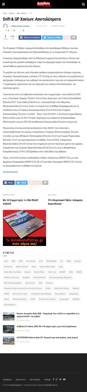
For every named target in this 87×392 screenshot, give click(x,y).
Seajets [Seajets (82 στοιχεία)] (28, 272)
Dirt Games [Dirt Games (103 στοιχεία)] (30, 261)
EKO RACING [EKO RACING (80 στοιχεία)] (51, 261)
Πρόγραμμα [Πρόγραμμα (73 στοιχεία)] (73, 294)
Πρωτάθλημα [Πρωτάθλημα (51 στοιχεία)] (60, 294)
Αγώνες (12, 13)
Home (5, 13)
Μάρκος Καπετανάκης (21, 26)
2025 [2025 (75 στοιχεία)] (20, 261)
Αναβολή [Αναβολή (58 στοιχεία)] (26, 277)
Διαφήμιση (7, 379)
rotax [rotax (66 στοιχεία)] (61, 267)
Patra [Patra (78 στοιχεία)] (34, 267)
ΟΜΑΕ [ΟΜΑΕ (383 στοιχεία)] (6, 294)
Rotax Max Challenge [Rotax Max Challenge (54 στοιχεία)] (12, 272)
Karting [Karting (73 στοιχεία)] (78, 261)
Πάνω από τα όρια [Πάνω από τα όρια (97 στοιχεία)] (20, 294)
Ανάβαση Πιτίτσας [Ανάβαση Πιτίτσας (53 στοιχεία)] (11, 277)
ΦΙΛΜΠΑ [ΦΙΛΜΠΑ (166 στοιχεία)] (76, 299)
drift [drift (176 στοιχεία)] (41, 261)
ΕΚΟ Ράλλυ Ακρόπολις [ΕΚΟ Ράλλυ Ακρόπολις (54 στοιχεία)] (13, 283)
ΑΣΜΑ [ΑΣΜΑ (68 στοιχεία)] (79, 272)
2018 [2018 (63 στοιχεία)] (13, 261)
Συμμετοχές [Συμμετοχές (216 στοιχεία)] (64, 299)
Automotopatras (15, 385)
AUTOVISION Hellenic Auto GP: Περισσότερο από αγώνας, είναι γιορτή (47, 338)
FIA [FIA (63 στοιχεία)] (61, 261)
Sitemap (48, 379)
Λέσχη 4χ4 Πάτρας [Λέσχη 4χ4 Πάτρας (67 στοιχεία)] (61, 288)
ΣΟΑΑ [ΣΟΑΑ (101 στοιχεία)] (33, 299)
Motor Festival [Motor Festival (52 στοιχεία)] (22, 267)
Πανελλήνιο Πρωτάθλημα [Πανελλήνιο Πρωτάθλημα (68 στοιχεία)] (41, 294)
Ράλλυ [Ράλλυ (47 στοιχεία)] (6, 299)
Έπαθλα (61, 26)
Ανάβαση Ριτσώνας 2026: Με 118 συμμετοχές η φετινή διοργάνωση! (46, 326)
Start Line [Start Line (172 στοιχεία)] (52, 272)
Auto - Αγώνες (22, 13)
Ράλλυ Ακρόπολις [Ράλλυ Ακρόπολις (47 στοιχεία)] (20, 299)
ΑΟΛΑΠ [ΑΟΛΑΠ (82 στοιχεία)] (62, 272)
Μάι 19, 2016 (41, 26)
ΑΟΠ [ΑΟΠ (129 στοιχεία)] (71, 272)
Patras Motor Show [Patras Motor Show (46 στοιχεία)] (47, 267)
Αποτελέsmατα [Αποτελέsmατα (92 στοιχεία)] (39, 277)
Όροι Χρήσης (35, 379)
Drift (30, 13)
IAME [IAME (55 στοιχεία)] (69, 261)
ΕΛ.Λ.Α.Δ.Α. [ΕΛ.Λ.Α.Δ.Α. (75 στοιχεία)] (30, 283)
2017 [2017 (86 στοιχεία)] (6, 261)
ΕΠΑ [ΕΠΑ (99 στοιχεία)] (40, 283)
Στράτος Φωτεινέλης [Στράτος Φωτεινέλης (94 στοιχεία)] (47, 299)
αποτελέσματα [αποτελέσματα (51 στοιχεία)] (10, 305)
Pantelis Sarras (51, 385)
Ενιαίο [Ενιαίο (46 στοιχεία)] (48, 288)
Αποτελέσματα (10, 172)
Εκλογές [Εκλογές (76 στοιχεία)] (49, 283)
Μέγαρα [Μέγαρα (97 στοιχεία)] (76, 288)
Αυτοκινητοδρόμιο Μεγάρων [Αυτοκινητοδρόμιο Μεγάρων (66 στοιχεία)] (60, 277)
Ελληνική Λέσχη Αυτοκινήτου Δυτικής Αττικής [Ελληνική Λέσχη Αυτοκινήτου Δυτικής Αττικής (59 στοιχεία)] (23, 288)
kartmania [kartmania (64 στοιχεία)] (8, 267)
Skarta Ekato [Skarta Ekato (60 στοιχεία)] (39, 272)
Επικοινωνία (20, 379)
